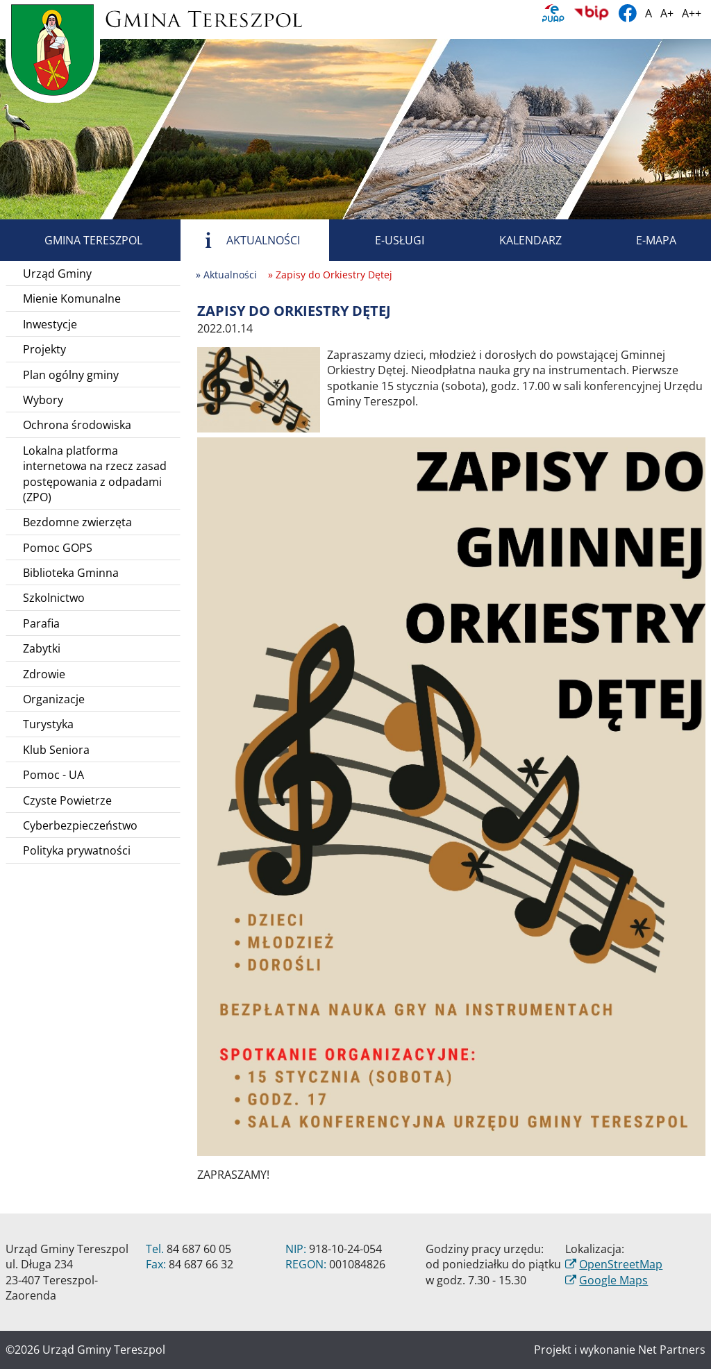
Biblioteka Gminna (71, 572)
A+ (667, 13)
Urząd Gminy (57, 273)
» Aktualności (226, 274)
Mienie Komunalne (72, 298)
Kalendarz (514, 240)
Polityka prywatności (77, 850)
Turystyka (48, 724)
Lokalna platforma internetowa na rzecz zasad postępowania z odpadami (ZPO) (95, 474)
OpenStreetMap (620, 1264)
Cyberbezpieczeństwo (80, 825)
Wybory (43, 400)
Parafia (41, 623)
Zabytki (41, 648)
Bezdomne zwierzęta (77, 522)
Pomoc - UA (53, 774)
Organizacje (54, 699)
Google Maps (613, 1280)
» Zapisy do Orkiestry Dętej (330, 274)
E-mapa (640, 240)
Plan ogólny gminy (71, 375)
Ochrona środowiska (77, 424)
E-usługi (383, 240)
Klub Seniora (56, 749)
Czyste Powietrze (67, 800)
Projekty (44, 349)
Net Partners (671, 1349)
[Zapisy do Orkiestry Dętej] (258, 388)
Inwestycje (50, 324)
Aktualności (247, 240)
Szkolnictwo (54, 597)
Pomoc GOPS (57, 547)
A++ (691, 13)
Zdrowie (44, 674)
